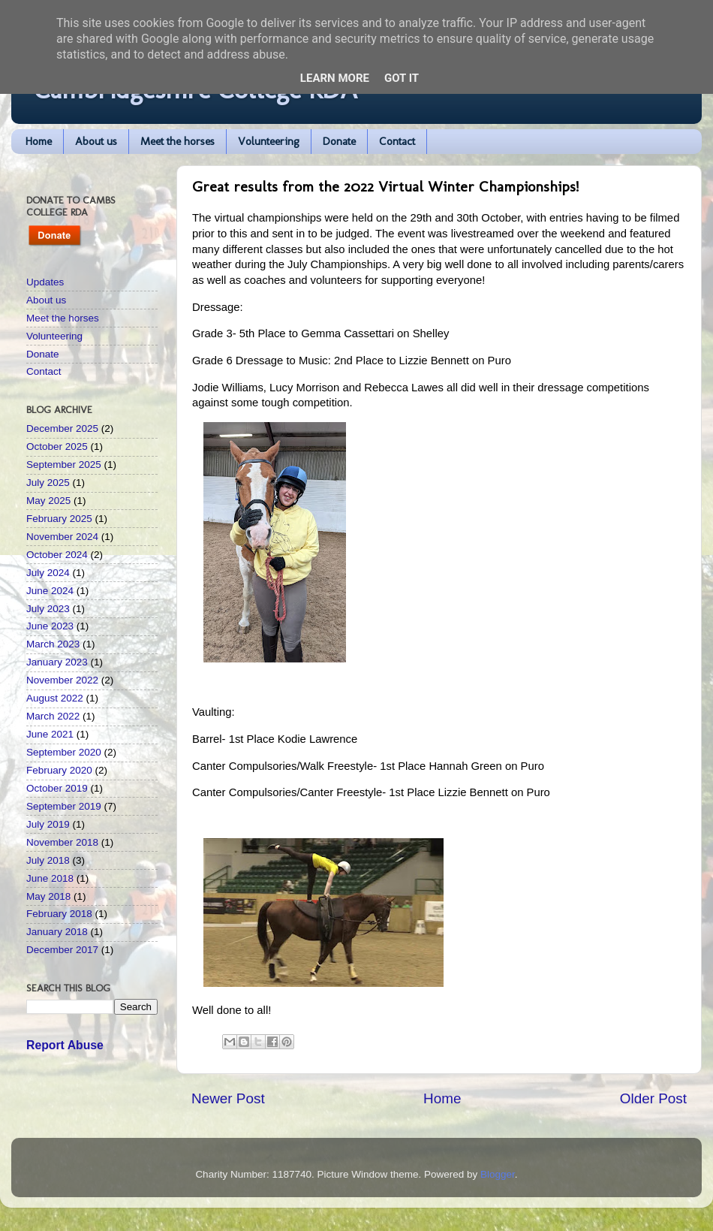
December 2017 (62, 949)
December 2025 (62, 428)
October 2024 (57, 554)
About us (96, 141)
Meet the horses (177, 141)
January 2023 (57, 662)
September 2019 (63, 806)
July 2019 (48, 824)
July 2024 (48, 572)
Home (39, 141)
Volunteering (268, 141)
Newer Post (228, 1098)
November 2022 (62, 680)
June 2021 (50, 734)
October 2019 (57, 788)
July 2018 (48, 860)
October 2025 (57, 446)
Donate (339, 141)
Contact (397, 141)
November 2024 (62, 536)
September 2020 (63, 752)
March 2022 (53, 716)
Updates (45, 282)
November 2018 (62, 842)
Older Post (653, 1098)
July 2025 (48, 482)
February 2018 (59, 913)
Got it (401, 78)
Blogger (497, 1174)
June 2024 (50, 590)
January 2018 (57, 931)
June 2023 (50, 626)
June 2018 (50, 878)
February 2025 (59, 518)
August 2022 (54, 698)
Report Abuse (65, 1045)
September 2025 (63, 464)
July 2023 (48, 608)
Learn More (334, 78)
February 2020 (59, 770)
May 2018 (48, 896)
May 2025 (48, 500)
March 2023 (53, 644)
